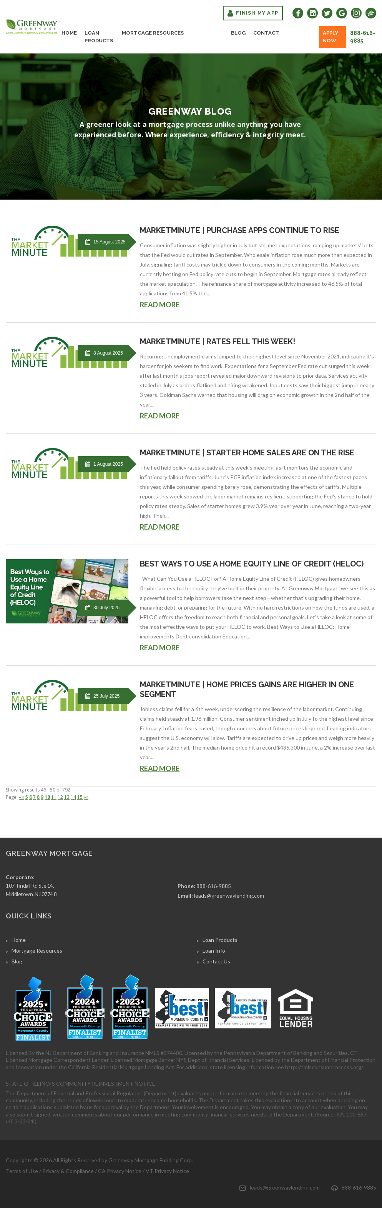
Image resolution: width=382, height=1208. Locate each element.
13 (67, 797)
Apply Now (330, 36)
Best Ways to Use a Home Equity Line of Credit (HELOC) (252, 563)
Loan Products (99, 36)
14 (73, 797)
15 (80, 797)
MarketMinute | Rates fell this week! (217, 341)
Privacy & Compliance (68, 1171)
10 (47, 797)
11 (53, 797)
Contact (266, 33)
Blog (238, 33)
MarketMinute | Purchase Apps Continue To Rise (239, 230)
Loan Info (214, 950)
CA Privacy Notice (119, 1171)
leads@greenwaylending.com (229, 895)
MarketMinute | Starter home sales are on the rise (247, 452)
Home (69, 33)
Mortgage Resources (153, 33)
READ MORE (159, 304)
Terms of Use (22, 1171)
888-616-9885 (362, 37)
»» (86, 797)
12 (60, 797)
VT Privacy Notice (167, 1171)
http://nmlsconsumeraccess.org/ (324, 1067)
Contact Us (216, 961)
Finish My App (253, 13)
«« (21, 797)
